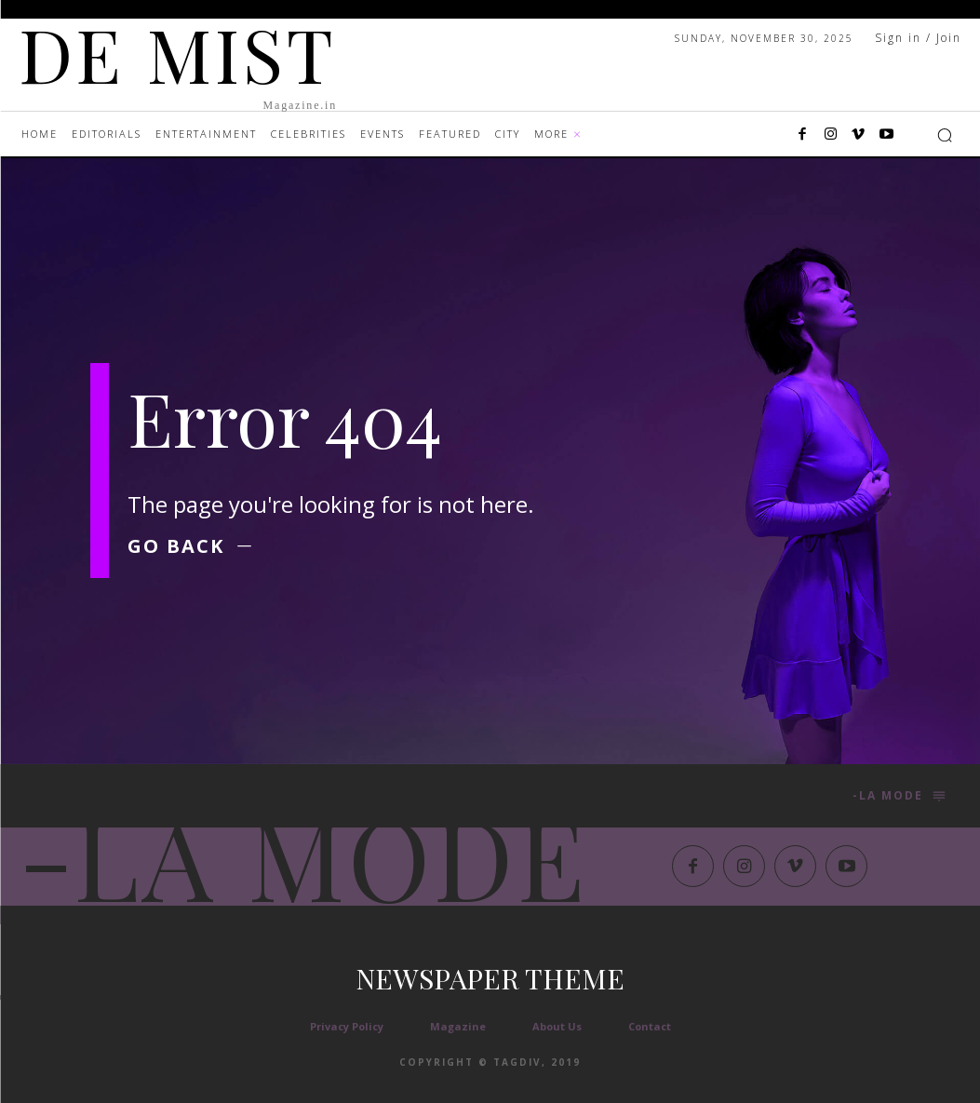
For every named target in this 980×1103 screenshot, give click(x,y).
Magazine (458, 1026)
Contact (649, 1026)
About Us (557, 1026)
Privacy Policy (346, 1026)
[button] (944, 135)
